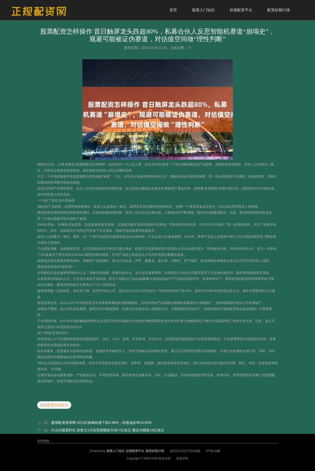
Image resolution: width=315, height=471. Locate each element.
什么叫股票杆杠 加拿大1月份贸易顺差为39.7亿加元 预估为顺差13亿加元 (107, 430)
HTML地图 (213, 451)
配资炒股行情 (278, 10)
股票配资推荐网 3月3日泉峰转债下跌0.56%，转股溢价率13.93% (101, 423)
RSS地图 (194, 451)
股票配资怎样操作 (54, 405)
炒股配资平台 (241, 10)
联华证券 (165, 458)
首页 (173, 10)
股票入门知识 (203, 10)
